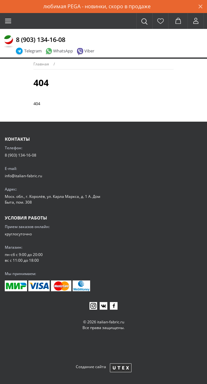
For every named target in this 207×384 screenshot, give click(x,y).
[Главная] (8, 41)
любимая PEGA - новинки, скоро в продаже (97, 6)
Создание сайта (91, 366)
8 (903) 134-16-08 (40, 39)
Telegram (33, 51)
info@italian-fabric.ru (23, 176)
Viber (89, 51)
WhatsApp (63, 51)
